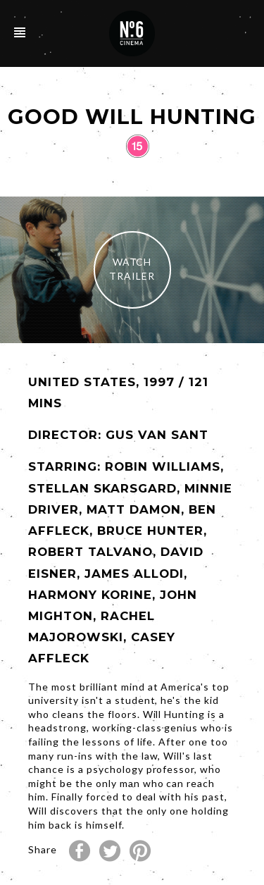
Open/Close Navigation (19, 32)
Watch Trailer (132, 269)
